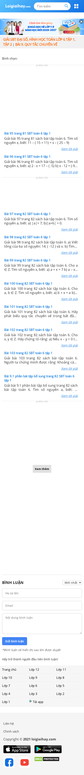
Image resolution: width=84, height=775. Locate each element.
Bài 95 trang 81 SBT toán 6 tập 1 (27, 133)
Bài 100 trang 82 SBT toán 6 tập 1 (28, 283)
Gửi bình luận (14, 641)
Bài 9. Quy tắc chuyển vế (36, 44)
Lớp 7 (6, 686)
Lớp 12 (34, 669)
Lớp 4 (6, 694)
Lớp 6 (33, 686)
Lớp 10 (7, 677)
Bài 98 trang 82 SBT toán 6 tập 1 (27, 237)
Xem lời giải (69, 149)
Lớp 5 (60, 686)
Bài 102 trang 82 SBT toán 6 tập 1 (28, 330)
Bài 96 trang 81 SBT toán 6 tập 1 (27, 156)
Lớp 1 (6, 702)
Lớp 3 (33, 694)
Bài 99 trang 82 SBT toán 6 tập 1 (27, 260)
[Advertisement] (42, 99)
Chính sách (11, 731)
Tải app (36, 701)
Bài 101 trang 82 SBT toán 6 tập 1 (28, 306)
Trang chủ (9, 669)
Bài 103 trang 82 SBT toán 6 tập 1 (28, 353)
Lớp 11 (61, 669)
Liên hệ (8, 723)
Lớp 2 (60, 694)
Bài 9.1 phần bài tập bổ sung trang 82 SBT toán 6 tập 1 (39, 378)
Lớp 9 (33, 677)
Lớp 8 (60, 677)
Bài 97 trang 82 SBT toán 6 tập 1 (27, 214)
